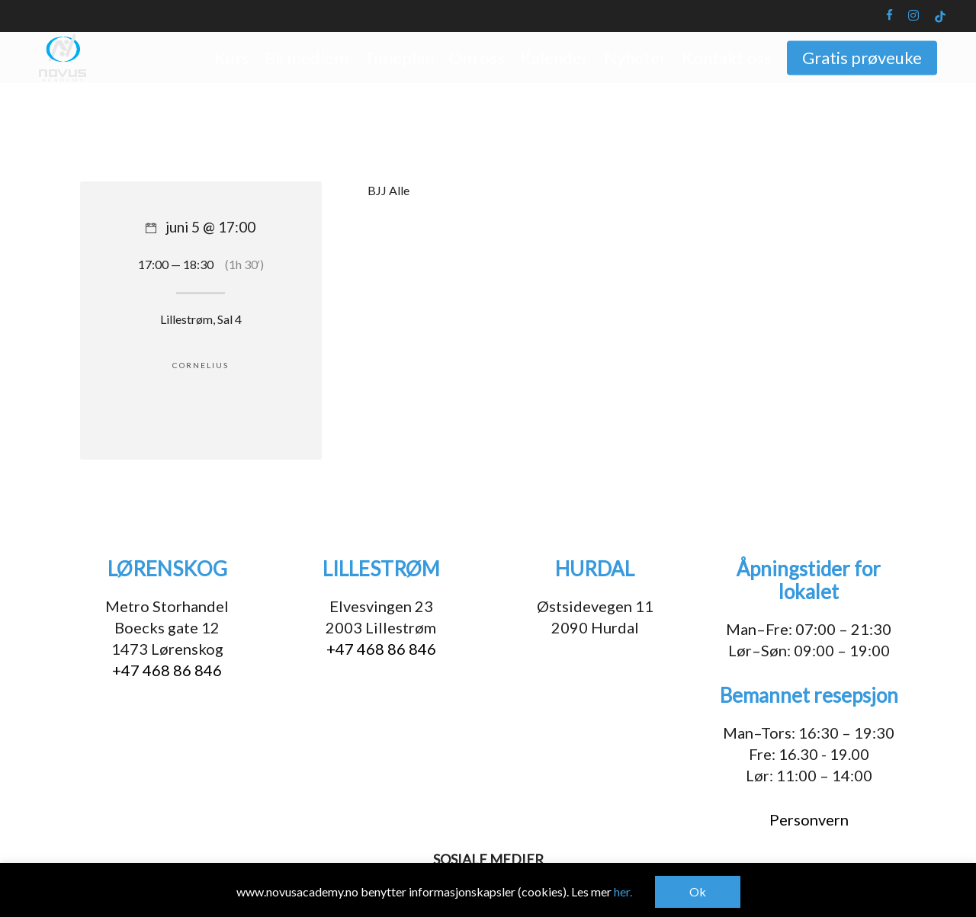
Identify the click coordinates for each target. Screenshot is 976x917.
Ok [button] (697, 891)
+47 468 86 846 (167, 670)
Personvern (809, 819)
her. (623, 891)
